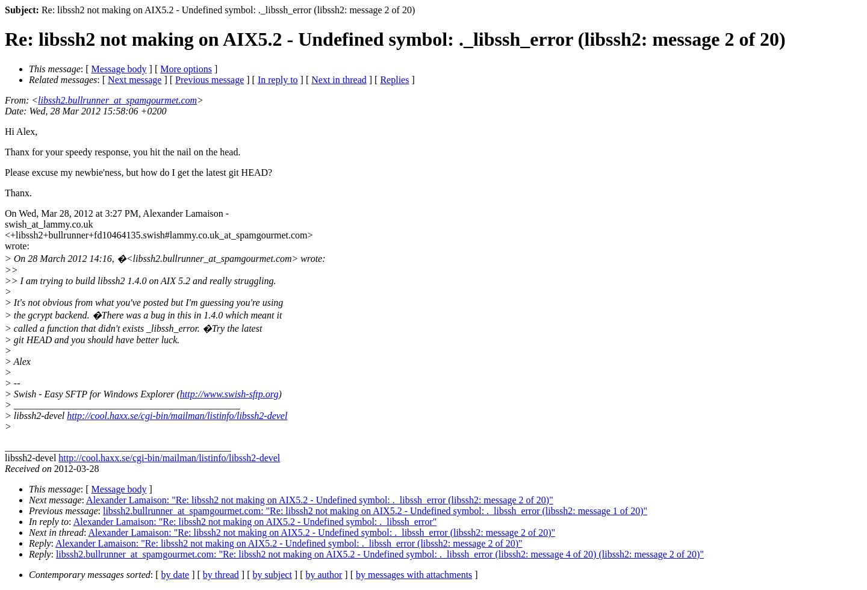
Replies (394, 80)
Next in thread (339, 80)
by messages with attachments (414, 575)
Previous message (209, 80)
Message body (119, 69)
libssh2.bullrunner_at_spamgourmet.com (117, 100)
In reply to (278, 80)
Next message (134, 80)
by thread (221, 575)
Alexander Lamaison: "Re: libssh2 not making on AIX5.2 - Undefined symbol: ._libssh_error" (255, 522)
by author (323, 575)
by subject (272, 575)
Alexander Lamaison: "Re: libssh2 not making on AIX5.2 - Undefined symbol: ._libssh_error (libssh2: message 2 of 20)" (319, 500)
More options (186, 69)
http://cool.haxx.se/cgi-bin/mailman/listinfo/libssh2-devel (177, 416)
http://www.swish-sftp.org (229, 394)
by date (175, 575)
